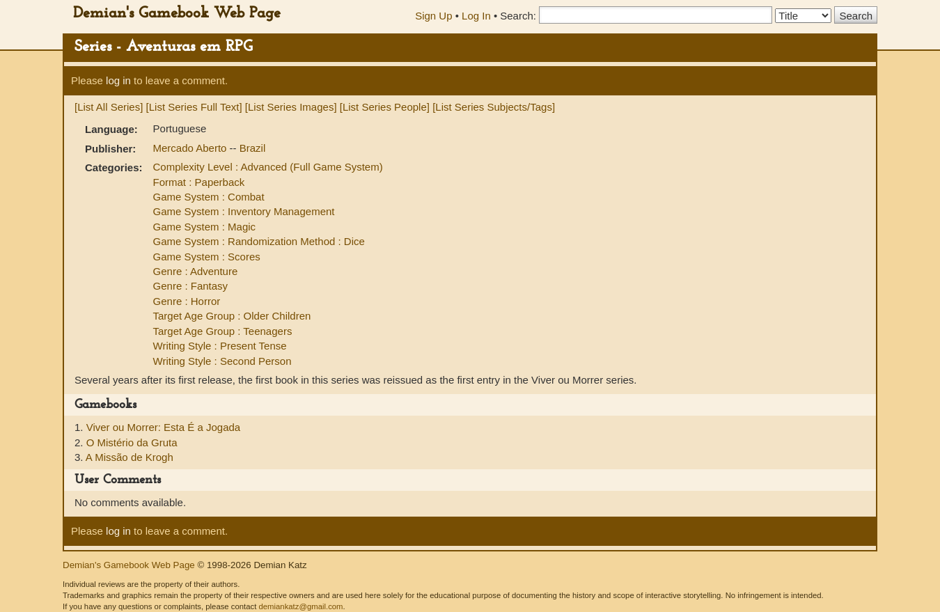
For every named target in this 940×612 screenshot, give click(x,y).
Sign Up (433, 16)
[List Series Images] (291, 107)
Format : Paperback (199, 182)
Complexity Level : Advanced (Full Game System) (268, 167)
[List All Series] (109, 107)
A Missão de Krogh (129, 457)
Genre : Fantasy (190, 286)
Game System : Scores (206, 256)
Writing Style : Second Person (222, 361)
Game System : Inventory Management (244, 211)
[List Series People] (385, 107)
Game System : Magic (204, 227)
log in (118, 80)
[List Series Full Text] (194, 107)
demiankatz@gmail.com (300, 606)
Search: (518, 16)
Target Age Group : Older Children (232, 316)
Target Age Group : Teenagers (222, 331)
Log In (476, 16)
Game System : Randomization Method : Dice (259, 241)
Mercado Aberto (191, 148)
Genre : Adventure (195, 271)
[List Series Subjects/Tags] (493, 107)
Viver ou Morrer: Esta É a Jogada (163, 427)
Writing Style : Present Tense (220, 346)
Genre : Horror (187, 301)
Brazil (253, 148)
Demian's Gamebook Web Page (177, 14)
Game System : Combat (209, 197)
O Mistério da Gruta (132, 442)
